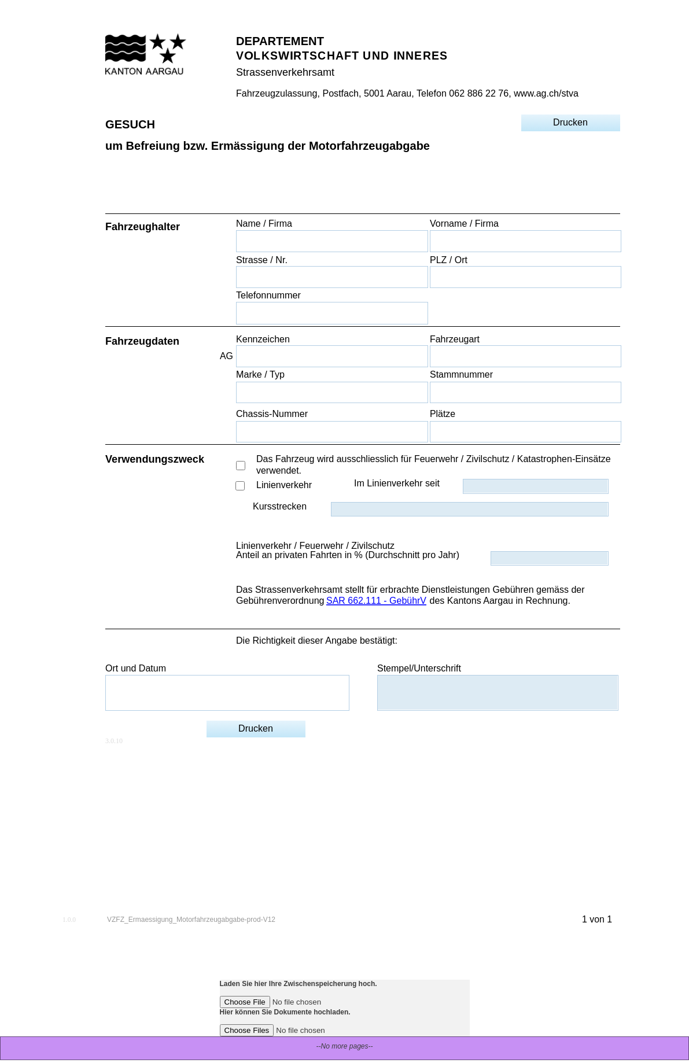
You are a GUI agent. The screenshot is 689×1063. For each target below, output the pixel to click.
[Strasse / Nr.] (332, 277)
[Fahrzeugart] (525, 356)
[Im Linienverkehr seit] (535, 486)
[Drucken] (570, 123)
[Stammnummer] (525, 392)
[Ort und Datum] (227, 693)
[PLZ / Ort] (525, 277)
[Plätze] (525, 432)
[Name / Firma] (332, 241)
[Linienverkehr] (240, 485)
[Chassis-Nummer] (332, 432)
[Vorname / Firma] (525, 241)
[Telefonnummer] (332, 312)
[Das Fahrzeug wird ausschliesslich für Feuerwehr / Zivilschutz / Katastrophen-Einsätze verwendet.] (240, 465)
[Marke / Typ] (332, 392)
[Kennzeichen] (332, 356)
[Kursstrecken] (469, 509)
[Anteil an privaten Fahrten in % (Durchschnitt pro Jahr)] (549, 558)
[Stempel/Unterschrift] (497, 693)
